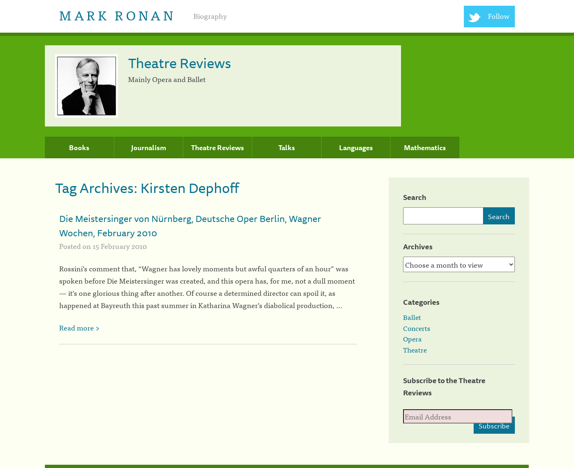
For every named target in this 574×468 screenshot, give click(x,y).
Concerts (416, 328)
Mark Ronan (117, 14)
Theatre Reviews (217, 147)
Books (79, 147)
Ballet (412, 317)
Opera (412, 338)
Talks (286, 147)
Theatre (415, 349)
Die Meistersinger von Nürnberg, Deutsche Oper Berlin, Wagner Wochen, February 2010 (190, 225)
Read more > (79, 327)
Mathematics (425, 147)
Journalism (148, 147)
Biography (210, 16)
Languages (356, 147)
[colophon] (287, 466)
